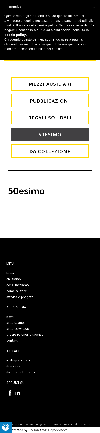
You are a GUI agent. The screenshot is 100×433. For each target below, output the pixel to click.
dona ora (13, 366)
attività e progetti (20, 297)
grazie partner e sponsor (25, 334)
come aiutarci (16, 291)
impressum (15, 424)
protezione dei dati (65, 424)
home (10, 273)
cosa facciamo (17, 285)
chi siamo (13, 279)
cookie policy (15, 35)
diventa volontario (20, 372)
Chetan (33, 430)
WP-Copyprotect (54, 430)
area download (18, 328)
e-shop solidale (18, 360)
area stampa (16, 322)
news (10, 317)
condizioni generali (37, 424)
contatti (12, 340)
